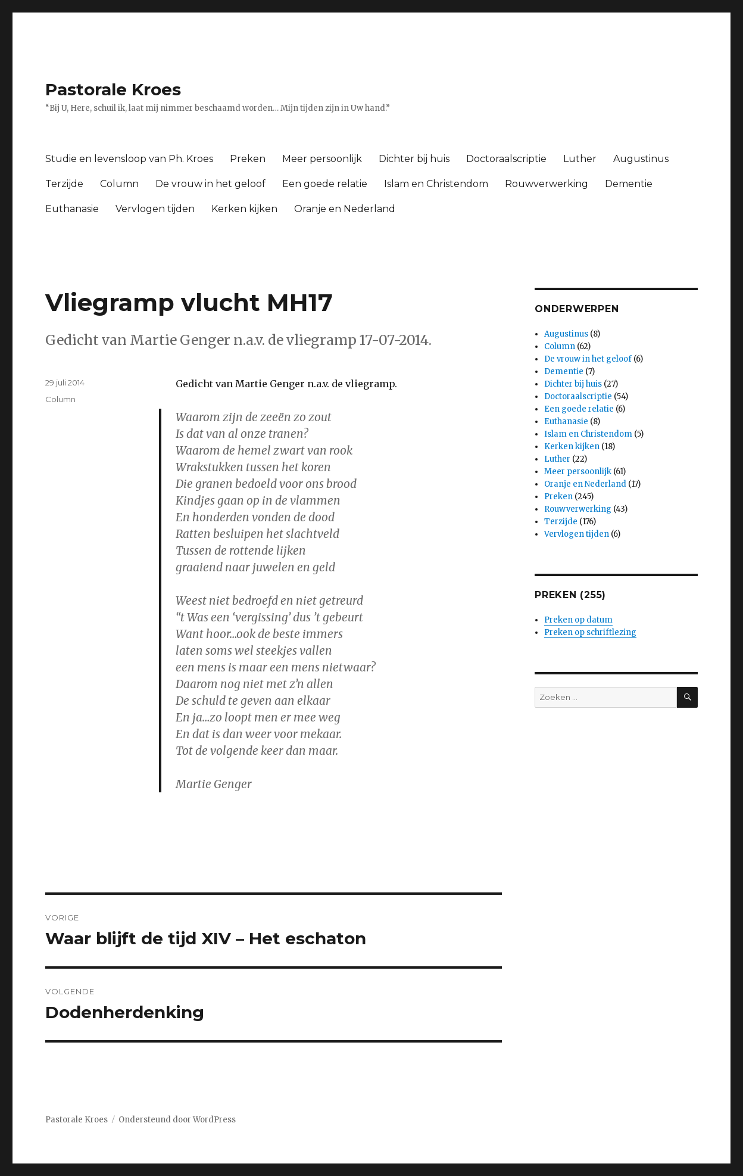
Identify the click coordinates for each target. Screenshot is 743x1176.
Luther (580, 158)
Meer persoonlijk (322, 158)
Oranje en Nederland (344, 208)
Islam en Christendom (436, 183)
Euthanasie (72, 208)
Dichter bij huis (414, 158)
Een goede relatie (324, 183)
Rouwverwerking (546, 183)
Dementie (629, 183)
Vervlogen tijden (155, 208)
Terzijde (64, 183)
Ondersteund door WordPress (177, 1120)
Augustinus (641, 158)
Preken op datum (578, 620)
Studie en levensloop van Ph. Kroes (129, 158)
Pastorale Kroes (113, 89)
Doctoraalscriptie (506, 158)
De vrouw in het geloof (210, 183)
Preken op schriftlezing (590, 632)
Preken (248, 158)
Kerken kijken (244, 208)
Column (119, 183)
